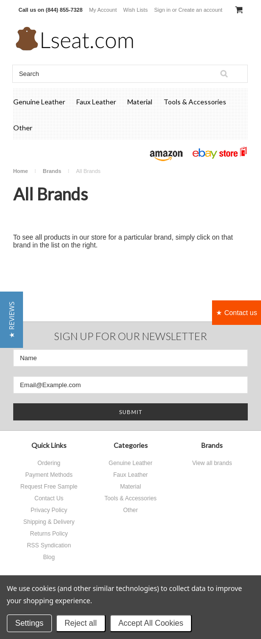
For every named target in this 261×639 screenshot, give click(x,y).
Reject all (81, 623)
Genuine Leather (39, 102)
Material (139, 102)
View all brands (212, 463)
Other (22, 127)
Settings (29, 623)
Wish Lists (135, 10)
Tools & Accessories (195, 102)
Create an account (200, 10)
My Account (103, 10)
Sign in (162, 10)
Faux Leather (96, 102)
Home (20, 171)
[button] (11, 320)
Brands (52, 171)
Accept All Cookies (151, 623)
